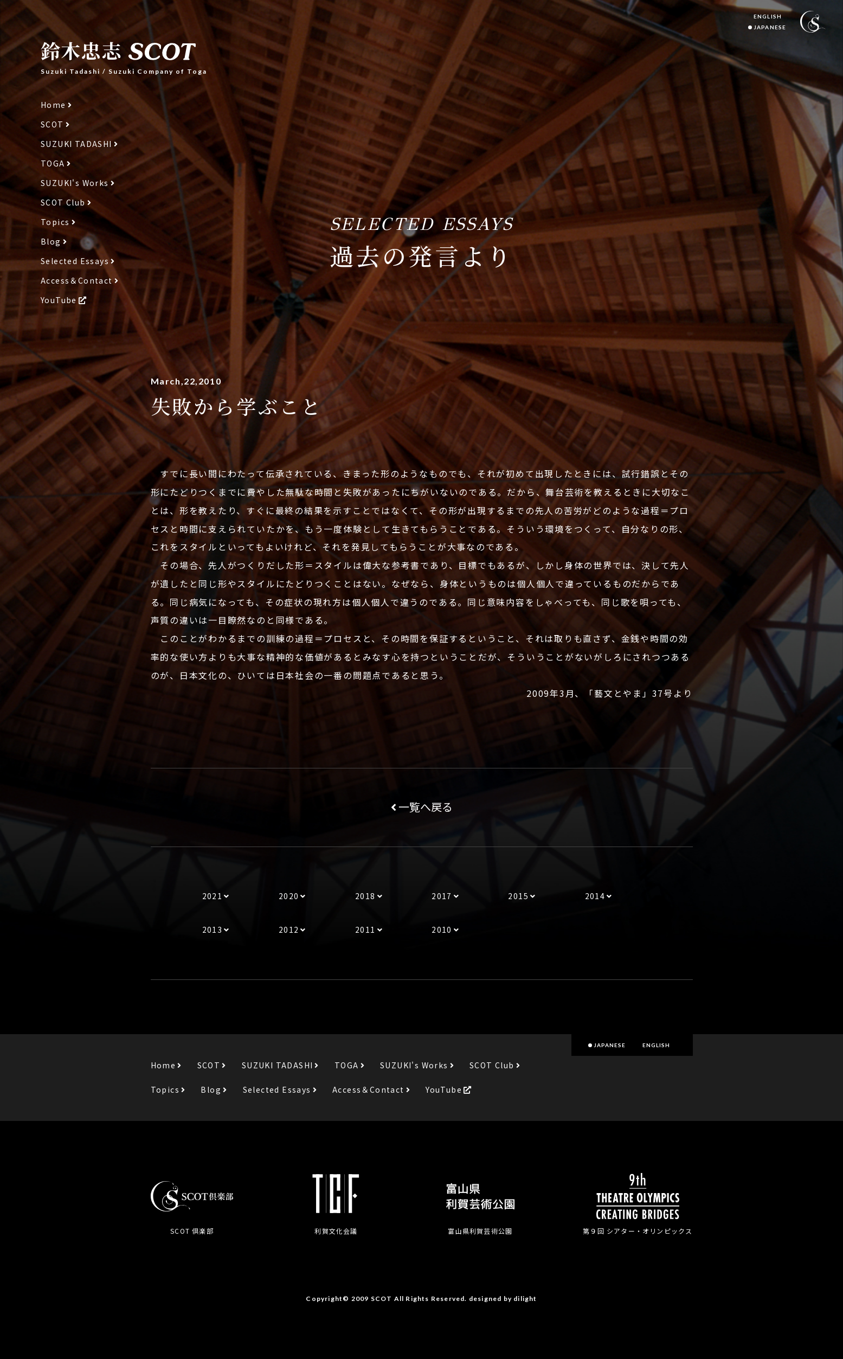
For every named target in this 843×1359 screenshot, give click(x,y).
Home (53, 105)
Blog (51, 242)
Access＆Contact (77, 281)
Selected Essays (75, 261)
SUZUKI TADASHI (76, 144)
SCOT (52, 124)
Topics (55, 222)
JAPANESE (770, 27)
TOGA (53, 163)
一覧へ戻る (422, 807)
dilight (525, 1298)
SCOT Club (63, 202)
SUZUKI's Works (75, 183)
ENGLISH (768, 16)
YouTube (59, 300)
